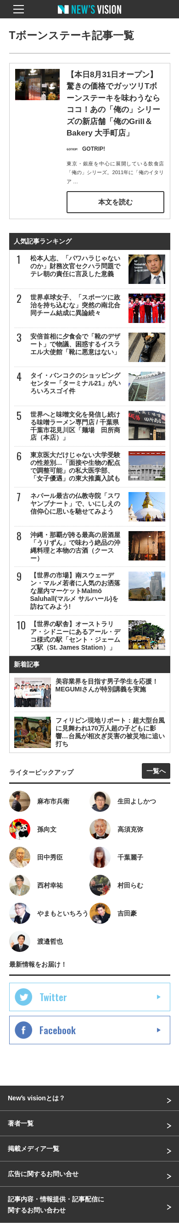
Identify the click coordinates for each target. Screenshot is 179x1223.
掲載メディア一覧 (33, 1148)
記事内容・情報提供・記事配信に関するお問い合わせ (56, 1204)
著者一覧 (21, 1123)
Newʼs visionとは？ (36, 1098)
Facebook (57, 1030)
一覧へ (156, 771)
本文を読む (115, 202)
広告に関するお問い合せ (43, 1174)
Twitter (53, 997)
